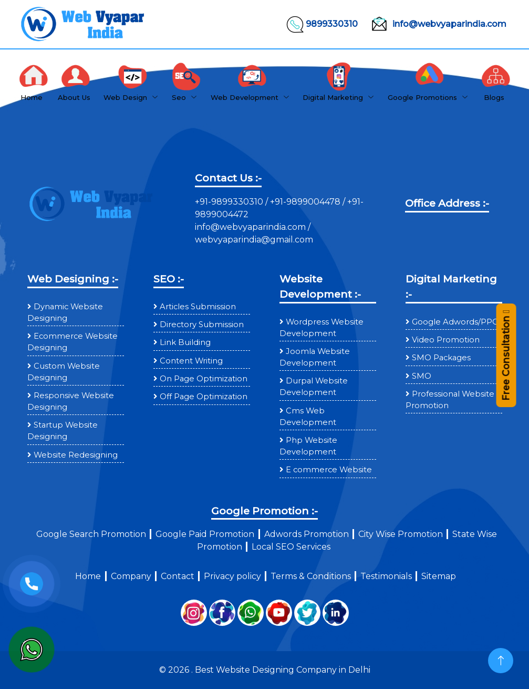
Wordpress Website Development (321, 327)
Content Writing (191, 361)
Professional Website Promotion (450, 399)
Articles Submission (198, 306)
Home (88, 576)
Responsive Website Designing (70, 401)
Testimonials (386, 576)
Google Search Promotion (91, 534)
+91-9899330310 (230, 202)
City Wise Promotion (400, 534)
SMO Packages (441, 357)
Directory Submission (202, 324)
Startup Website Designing (62, 430)
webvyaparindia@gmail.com (254, 240)
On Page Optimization (203, 378)
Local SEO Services (291, 547)
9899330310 (321, 24)
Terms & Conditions (311, 576)
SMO (421, 376)
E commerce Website (329, 469)
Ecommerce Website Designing (72, 341)
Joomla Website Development (314, 357)
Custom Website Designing (63, 371)
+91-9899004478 (306, 202)
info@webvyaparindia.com (436, 24)
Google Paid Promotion (204, 534)
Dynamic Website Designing (65, 312)
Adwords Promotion (306, 534)
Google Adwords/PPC (455, 322)
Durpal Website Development (313, 386)
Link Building (185, 342)
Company (131, 576)
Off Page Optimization (203, 396)
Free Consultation (505, 355)
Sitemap (438, 576)
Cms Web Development (307, 416)
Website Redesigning (76, 455)
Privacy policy (232, 576)
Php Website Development (308, 446)
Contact (177, 576)
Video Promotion (446, 339)
